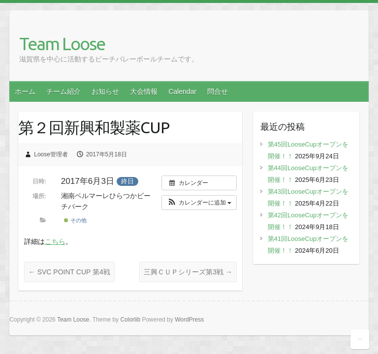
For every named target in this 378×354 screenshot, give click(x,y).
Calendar (182, 91)
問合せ (217, 91)
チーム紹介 (63, 91)
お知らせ (105, 91)
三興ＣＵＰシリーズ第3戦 (188, 272)
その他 (75, 220)
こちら (55, 241)
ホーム (25, 91)
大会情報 (144, 91)
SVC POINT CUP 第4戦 (69, 272)
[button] (199, 202)
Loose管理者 (51, 154)
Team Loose (62, 43)
